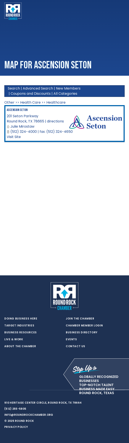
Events (71, 339)
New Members (68, 88)
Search (14, 88)
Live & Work (13, 339)
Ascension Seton (17, 110)
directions (55, 121)
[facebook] (15, 390)
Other (9, 102)
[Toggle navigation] (121, 11)
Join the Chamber (80, 318)
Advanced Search (38, 88)
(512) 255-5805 (15, 409)
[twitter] (6, 390)
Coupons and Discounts (31, 93)
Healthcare (56, 102)
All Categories (65, 93)
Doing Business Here (20, 318)
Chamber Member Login (84, 325)
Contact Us (75, 346)
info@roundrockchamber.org (28, 415)
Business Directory (82, 332)
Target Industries (19, 325)
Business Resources (20, 332)
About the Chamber (20, 346)
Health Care (30, 102)
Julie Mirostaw (22, 126)
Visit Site (14, 136)
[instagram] (24, 390)
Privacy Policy (16, 427)
